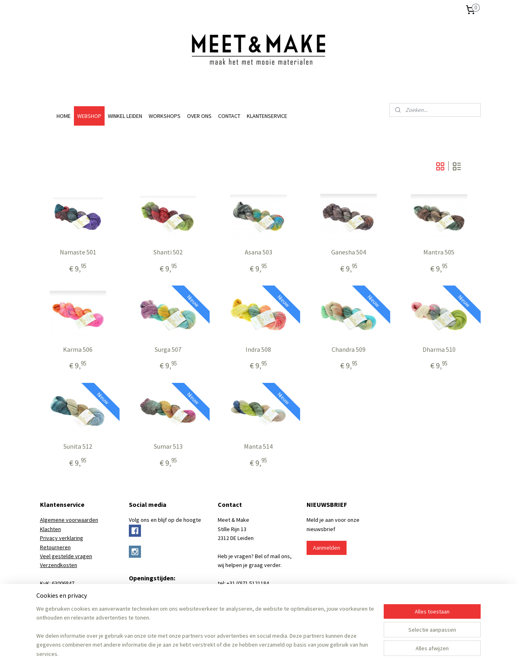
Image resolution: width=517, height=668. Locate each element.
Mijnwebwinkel (328, 653)
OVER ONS (199, 116)
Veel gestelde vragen (66, 556)
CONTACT (229, 116)
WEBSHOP (89, 116)
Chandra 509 (349, 349)
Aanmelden (326, 547)
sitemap (232, 653)
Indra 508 (258, 349)
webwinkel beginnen (270, 653)
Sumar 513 (168, 446)
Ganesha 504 (348, 252)
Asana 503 (258, 252)
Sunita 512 (77, 446)
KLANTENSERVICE (267, 116)
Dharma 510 (439, 349)
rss (245, 653)
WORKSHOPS (165, 116)
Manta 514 (258, 446)
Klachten (50, 529)
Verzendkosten (58, 565)
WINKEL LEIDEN (125, 116)
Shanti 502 (168, 252)
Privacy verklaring (61, 538)
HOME (64, 116)
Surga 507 (168, 349)
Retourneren (55, 547)
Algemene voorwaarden (69, 519)
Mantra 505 (439, 252)
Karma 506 (77, 349)
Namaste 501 (78, 252)
